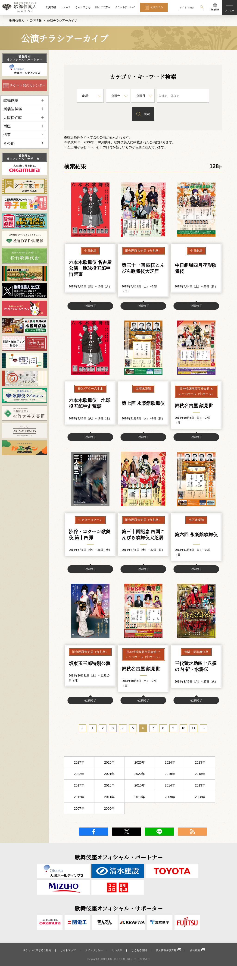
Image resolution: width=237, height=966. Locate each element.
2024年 (170, 763)
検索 (147, 114)
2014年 (170, 785)
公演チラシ (156, 7)
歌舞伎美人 (16, 20)
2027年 (79, 763)
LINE (159, 832)
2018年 (200, 774)
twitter (126, 832)
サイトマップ (68, 950)
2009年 (170, 797)
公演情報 (51, 7)
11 (193, 728)
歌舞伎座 (10, 100)
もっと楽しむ (82, 7)
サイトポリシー (94, 950)
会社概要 (195, 950)
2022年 (79, 774)
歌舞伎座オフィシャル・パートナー (24, 58)
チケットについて (125, 7)
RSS (192, 832)
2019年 (170, 774)
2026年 (109, 763)
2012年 (79, 797)
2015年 (139, 785)
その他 (8, 143)
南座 (7, 126)
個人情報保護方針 (166, 950)
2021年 (109, 774)
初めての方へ (102, 7)
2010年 (139, 797)
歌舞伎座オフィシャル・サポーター (24, 157)
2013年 (200, 785)
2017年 (79, 785)
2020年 (139, 774)
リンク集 (117, 950)
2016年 (109, 785)
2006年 (109, 809)
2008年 (200, 797)
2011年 (109, 797)
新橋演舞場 (12, 109)
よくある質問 (139, 950)
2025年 (139, 763)
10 (183, 728)
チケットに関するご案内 (37, 950)
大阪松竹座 (12, 117)
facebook (93, 832)
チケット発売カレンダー (28, 85)
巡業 (7, 134)
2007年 (79, 809)
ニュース (65, 7)
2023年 (200, 763)
